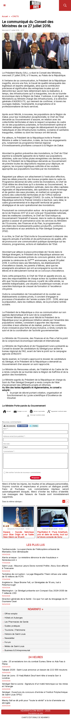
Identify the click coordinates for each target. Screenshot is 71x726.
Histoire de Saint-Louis (14, 636)
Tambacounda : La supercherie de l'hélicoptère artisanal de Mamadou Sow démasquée (32, 551)
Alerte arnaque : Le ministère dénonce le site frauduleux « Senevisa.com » (31, 559)
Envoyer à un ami (29, 411)
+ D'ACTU (15, 16)
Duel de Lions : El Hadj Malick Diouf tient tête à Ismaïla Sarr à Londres (33, 682)
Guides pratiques (11, 628)
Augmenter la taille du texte (19, 415)
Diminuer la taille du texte (53, 415)
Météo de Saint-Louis (14, 648)
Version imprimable (54, 411)
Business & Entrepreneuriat (16, 652)
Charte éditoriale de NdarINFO (35, 723)
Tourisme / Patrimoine (14, 632)
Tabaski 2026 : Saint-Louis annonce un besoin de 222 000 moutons (32, 673)
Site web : (6, 444)
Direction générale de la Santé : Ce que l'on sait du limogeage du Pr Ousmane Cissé (35, 602)
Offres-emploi (10, 615)
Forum (6, 644)
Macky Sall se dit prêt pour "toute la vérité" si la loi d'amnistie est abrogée (35, 707)
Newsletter (8, 640)
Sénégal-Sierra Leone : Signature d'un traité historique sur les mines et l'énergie (33, 690)
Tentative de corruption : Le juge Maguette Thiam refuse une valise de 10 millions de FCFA (33, 576)
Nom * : (6, 429)
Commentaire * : (9, 451)
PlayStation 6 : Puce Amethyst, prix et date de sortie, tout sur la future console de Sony (52, 534)
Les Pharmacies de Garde (16, 624)
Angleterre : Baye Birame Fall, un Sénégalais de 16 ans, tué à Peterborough (32, 585)
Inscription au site (35, 719)
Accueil (5, 16)
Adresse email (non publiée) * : (14, 436)
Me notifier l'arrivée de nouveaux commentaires (23, 472)
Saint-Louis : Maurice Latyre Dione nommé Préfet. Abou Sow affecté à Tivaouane (33, 568)
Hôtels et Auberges (13, 620)
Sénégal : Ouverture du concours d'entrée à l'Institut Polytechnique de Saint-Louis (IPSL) (28, 699)
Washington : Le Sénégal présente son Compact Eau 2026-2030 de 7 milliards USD (35, 593)
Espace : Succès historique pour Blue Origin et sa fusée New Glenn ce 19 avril (18, 534)
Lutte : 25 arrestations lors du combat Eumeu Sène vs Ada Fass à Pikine (35, 665)
